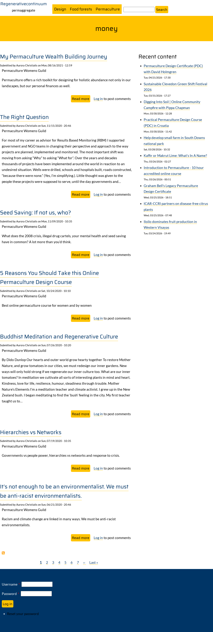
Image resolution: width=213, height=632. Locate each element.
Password (9, 594)
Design (60, 9)
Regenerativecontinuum (23, 4)
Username (10, 584)
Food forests (81, 9)
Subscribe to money (3, 552)
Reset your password (23, 614)
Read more (81, 99)
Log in (98, 99)
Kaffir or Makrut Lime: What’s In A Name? (175, 156)
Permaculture (108, 9)
